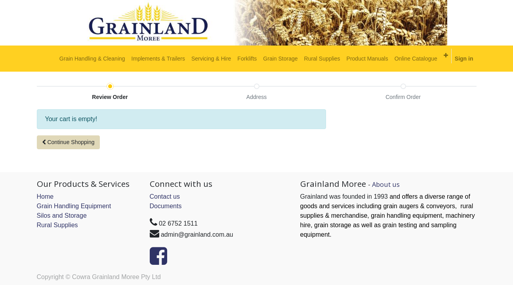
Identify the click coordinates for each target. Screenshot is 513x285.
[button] (446, 55)
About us (386, 184)
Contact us (165, 196)
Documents (166, 206)
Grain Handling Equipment (74, 206)
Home (45, 196)
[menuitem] (92, 58)
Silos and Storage (62, 215)
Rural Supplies (57, 225)
